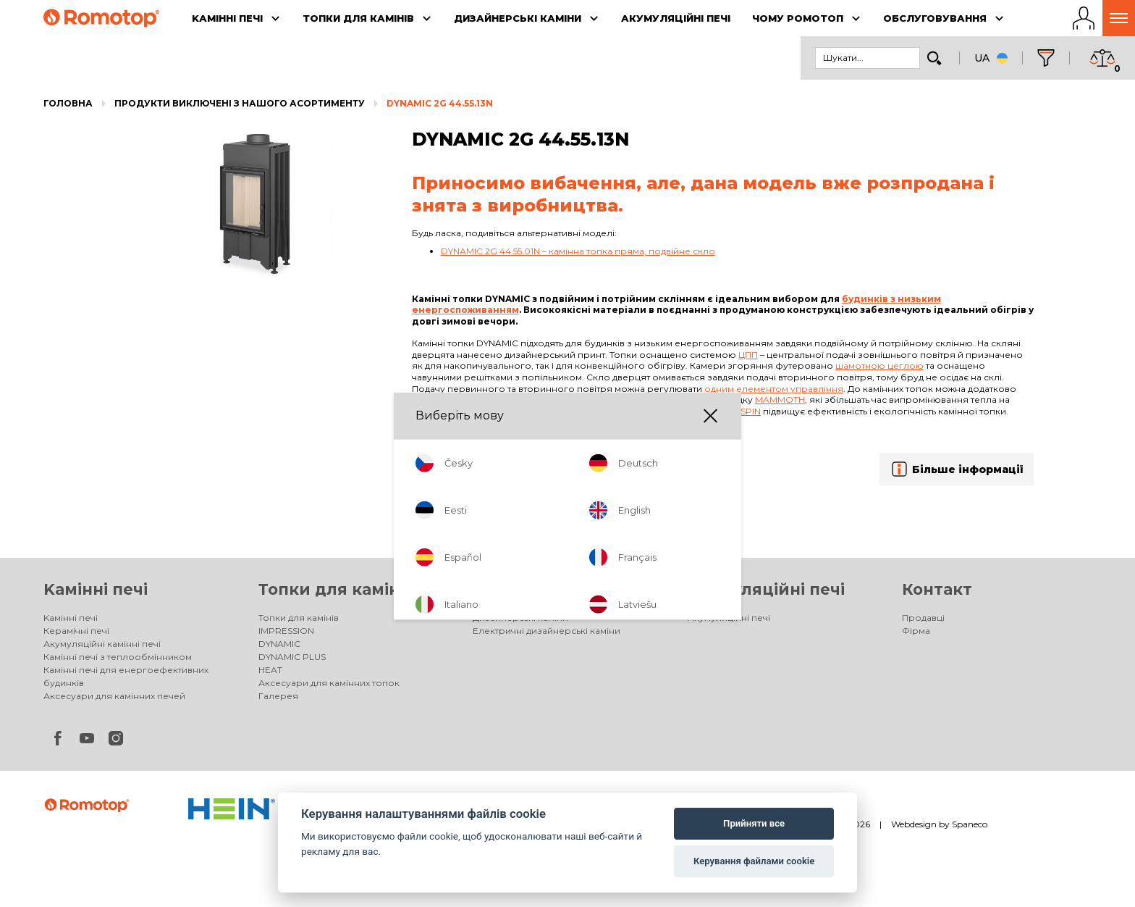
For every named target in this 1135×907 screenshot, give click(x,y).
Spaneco (969, 824)
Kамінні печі (95, 589)
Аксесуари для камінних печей (114, 695)
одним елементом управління (773, 388)
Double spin (730, 411)
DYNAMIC (279, 643)
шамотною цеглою (879, 365)
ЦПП (748, 354)
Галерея (278, 695)
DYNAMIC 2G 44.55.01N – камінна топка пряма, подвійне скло (578, 251)
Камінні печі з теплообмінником (117, 656)
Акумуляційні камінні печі (102, 643)
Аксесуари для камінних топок (329, 682)
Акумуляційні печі (766, 589)
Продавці (923, 617)
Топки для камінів (336, 589)
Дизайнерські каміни (565, 589)
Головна (68, 103)
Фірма (916, 630)
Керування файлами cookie (753, 861)
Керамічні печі (76, 630)
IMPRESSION (286, 630)
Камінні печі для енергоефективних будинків (125, 676)
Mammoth (780, 399)
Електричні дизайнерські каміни (546, 630)
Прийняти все (754, 823)
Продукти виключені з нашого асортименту (239, 103)
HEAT (270, 669)
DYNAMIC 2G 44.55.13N (440, 103)
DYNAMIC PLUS (292, 656)
